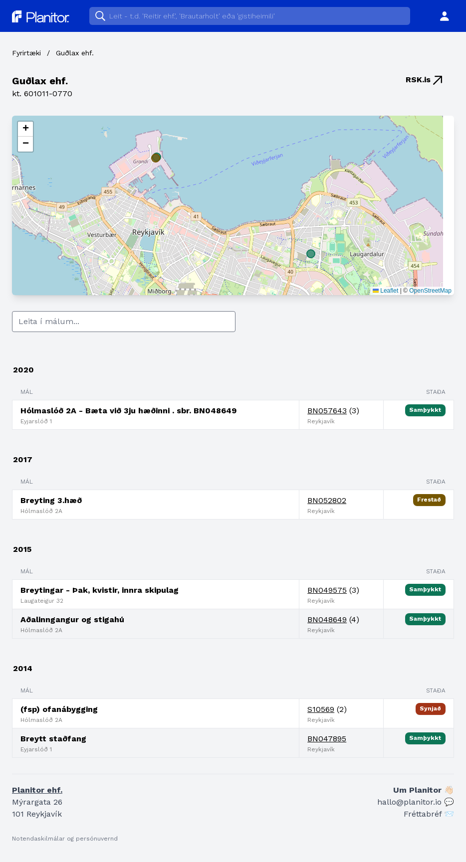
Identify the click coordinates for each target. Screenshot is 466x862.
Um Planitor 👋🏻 (423, 790)
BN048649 (327, 619)
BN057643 (327, 410)
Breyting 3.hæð (51, 500)
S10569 (320, 709)
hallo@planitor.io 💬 (415, 802)
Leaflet (385, 290)
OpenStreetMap (430, 290)
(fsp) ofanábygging (59, 709)
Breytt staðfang (53, 738)
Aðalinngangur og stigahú (72, 619)
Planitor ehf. (37, 790)
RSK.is (424, 79)
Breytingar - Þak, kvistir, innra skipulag (99, 590)
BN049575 (327, 590)
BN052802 (326, 500)
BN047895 (326, 738)
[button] (25, 129)
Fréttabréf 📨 (429, 814)
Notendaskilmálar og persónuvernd (65, 838)
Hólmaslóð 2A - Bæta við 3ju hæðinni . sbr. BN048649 (128, 410)
